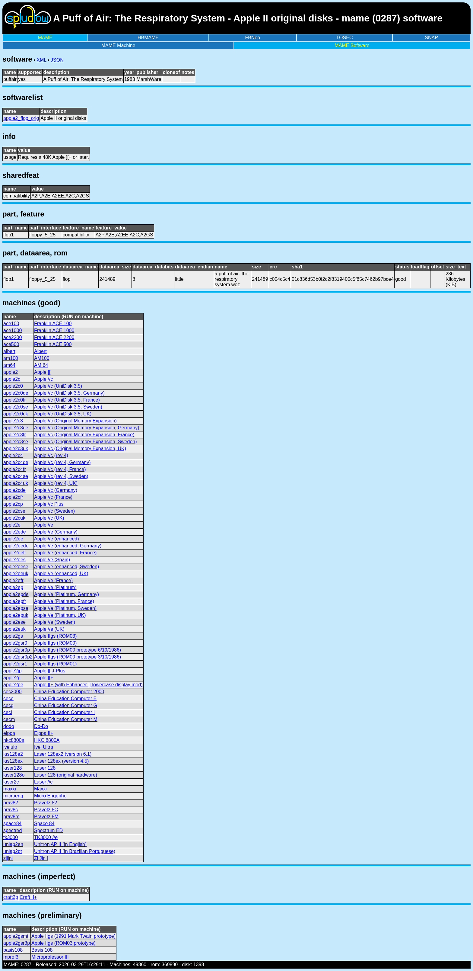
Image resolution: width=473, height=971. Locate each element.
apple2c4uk (15, 483)
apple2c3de (15, 427)
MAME (45, 37)
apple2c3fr (14, 434)
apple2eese (15, 566)
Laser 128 (45, 768)
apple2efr (13, 580)
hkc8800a (13, 740)
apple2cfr (13, 497)
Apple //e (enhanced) (56, 538)
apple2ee (13, 538)
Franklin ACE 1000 (54, 330)
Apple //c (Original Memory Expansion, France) (84, 434)
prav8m (11, 816)
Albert (40, 351)
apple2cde (14, 490)
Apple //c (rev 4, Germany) (62, 462)
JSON (57, 59)
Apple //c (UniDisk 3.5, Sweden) (68, 406)
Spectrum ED (48, 830)
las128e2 (13, 754)
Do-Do (41, 726)
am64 (9, 365)
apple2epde (16, 594)
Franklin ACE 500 (53, 344)
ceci (7, 712)
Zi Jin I (41, 858)
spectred (12, 830)
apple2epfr (14, 601)
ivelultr (10, 747)
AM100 (41, 358)
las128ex (13, 761)
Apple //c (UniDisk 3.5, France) (67, 399)
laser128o (13, 774)
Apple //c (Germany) (55, 490)
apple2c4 (13, 455)
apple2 (10, 372)
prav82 (10, 802)
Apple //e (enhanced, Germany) (67, 545)
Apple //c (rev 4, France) (60, 469)
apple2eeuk (15, 573)
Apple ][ (42, 372)
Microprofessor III (50, 957)
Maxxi (40, 788)
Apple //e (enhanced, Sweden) (66, 566)
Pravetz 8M (46, 816)
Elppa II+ (43, 733)
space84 (12, 823)
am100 (10, 358)
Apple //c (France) (53, 497)
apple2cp (13, 504)
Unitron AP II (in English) (60, 844)
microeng (13, 795)
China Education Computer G (65, 705)
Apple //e (43, 524)
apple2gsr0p (16, 649)
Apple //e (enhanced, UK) (61, 573)
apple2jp (12, 670)
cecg (8, 705)
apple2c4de (15, 462)
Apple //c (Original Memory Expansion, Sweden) (85, 441)
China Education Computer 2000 (69, 691)
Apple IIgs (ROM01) (55, 663)
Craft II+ (28, 897)
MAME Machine (118, 45)
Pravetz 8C (46, 809)
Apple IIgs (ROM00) (55, 643)
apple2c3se (15, 441)
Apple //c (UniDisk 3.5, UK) (62, 413)
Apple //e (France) (53, 580)
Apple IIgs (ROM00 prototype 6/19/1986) (77, 649)
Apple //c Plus (49, 504)
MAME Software (352, 45)
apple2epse (15, 608)
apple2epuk (15, 615)
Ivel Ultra (43, 747)
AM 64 (41, 365)
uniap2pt (12, 851)
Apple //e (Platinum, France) (64, 601)
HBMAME (148, 37)
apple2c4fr (14, 469)
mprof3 (10, 957)
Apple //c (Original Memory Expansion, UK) (80, 448)
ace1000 (12, 330)
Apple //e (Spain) (52, 559)
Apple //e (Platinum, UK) (60, 615)
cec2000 (12, 691)
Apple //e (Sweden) (54, 622)
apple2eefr (14, 552)
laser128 (12, 768)
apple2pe (13, 684)
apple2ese (14, 622)
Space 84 (44, 823)
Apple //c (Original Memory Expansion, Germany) (86, 427)
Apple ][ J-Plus (49, 670)
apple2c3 (13, 420)
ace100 (11, 323)
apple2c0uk (15, 413)
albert (9, 351)
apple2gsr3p (16, 943)
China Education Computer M (65, 719)
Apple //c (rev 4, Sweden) (61, 476)
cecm (9, 719)
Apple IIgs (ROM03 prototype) (63, 943)
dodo (8, 726)
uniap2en (13, 844)
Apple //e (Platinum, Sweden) (65, 608)
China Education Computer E (65, 698)
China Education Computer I (64, 712)
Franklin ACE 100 (53, 323)
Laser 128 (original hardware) (65, 774)
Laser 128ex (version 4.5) (61, 761)
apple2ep (13, 587)
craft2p (10, 897)
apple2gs (13, 636)
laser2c (11, 781)
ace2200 (12, 337)
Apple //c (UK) (49, 518)
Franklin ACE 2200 (54, 337)
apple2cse (14, 511)
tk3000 (10, 837)
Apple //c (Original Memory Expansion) (75, 420)
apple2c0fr (14, 399)
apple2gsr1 (15, 663)
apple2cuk (14, 518)
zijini (8, 858)
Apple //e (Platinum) (55, 587)
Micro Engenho (50, 795)
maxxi (9, 788)
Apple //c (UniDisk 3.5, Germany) (69, 393)
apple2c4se (15, 476)
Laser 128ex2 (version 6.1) (62, 754)
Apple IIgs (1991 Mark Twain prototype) (73, 936)
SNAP (431, 37)
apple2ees (14, 559)
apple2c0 (13, 386)
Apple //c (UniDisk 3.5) (58, 386)
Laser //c (43, 781)
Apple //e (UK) (49, 629)
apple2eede (16, 545)
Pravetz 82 (45, 802)
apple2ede (14, 531)
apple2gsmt (15, 936)
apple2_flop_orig (21, 118)
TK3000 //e (46, 837)
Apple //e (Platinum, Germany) (66, 594)
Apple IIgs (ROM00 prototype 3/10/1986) (77, 656)
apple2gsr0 (15, 643)
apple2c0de (15, 393)
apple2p (12, 677)
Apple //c (43, 379)
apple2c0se (15, 406)
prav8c (10, 809)
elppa (9, 733)
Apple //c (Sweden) (54, 511)
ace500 (11, 344)
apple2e (12, 524)
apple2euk (14, 629)
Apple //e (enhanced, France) (65, 552)
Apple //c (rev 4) (51, 455)
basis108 (13, 950)
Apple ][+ (43, 677)
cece (8, 698)
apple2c (11, 379)
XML (41, 59)
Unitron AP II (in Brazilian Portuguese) (74, 851)
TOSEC (344, 37)
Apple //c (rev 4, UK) (56, 483)
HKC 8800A (47, 740)
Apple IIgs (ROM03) (55, 636)
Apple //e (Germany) (56, 531)
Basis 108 (41, 950)
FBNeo (252, 37)
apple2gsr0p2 (18, 656)
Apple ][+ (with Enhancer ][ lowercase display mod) (88, 684)
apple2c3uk (15, 448)
